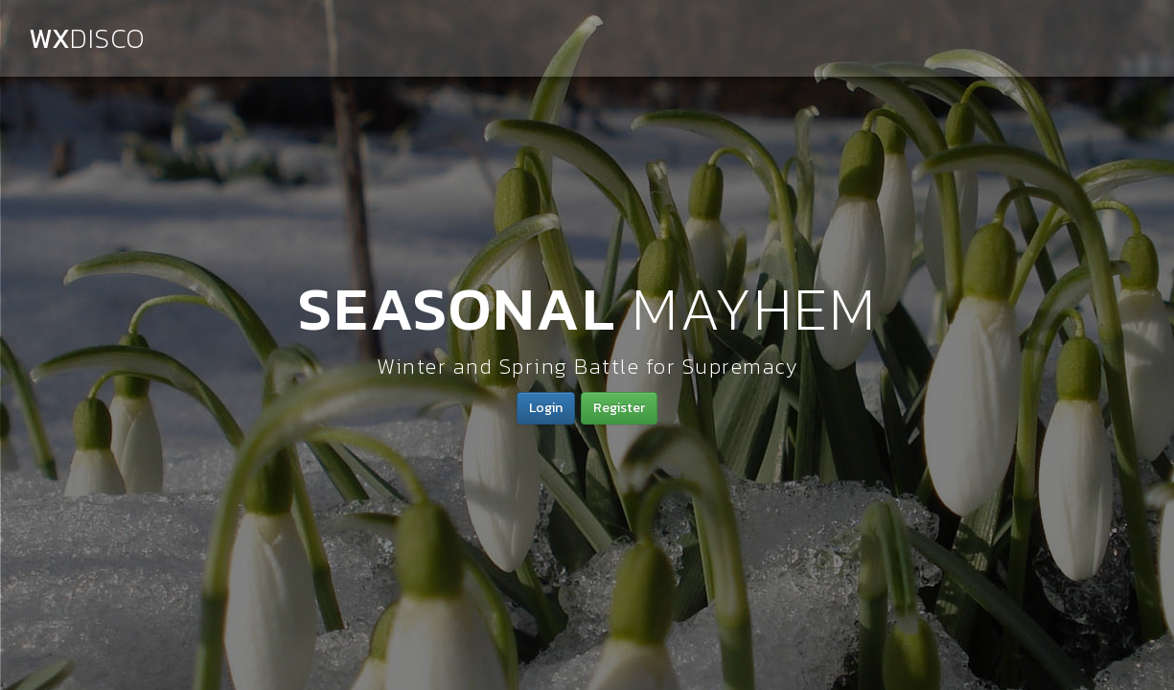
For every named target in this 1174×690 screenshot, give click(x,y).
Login (546, 408)
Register (619, 408)
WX (87, 38)
